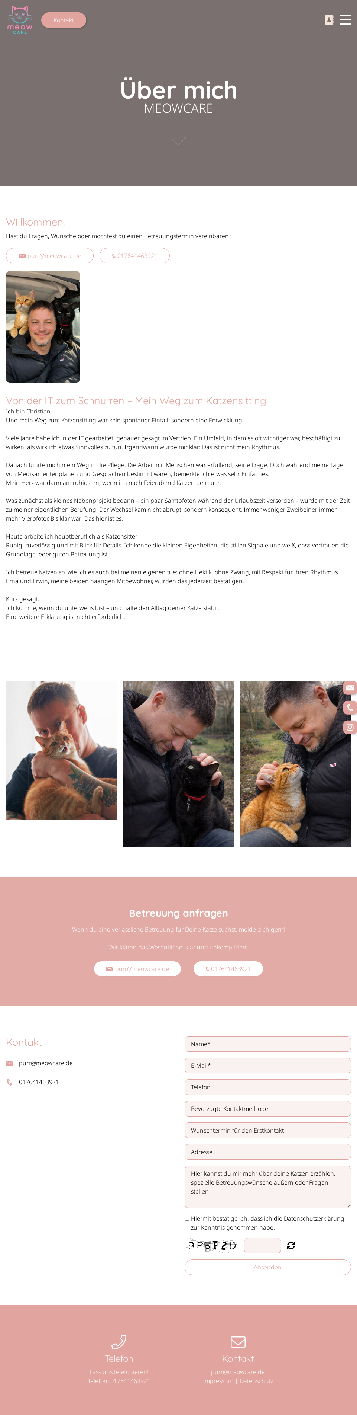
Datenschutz (256, 1381)
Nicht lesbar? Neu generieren (291, 1245)
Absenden (268, 1267)
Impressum (218, 1381)
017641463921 (135, 256)
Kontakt (63, 20)
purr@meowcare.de (49, 256)
